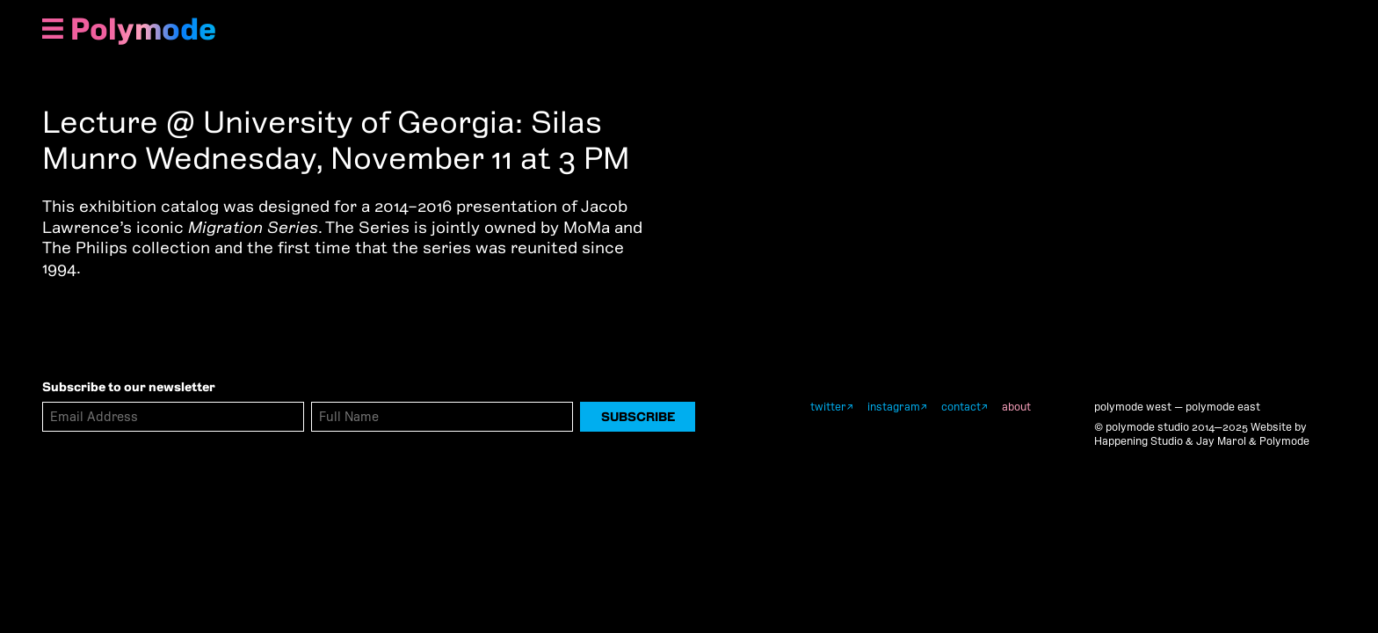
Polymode (143, 29)
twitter (828, 406)
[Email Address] (173, 417)
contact (961, 406)
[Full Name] (442, 417)
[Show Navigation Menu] (52, 30)
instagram (893, 406)
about (1016, 406)
